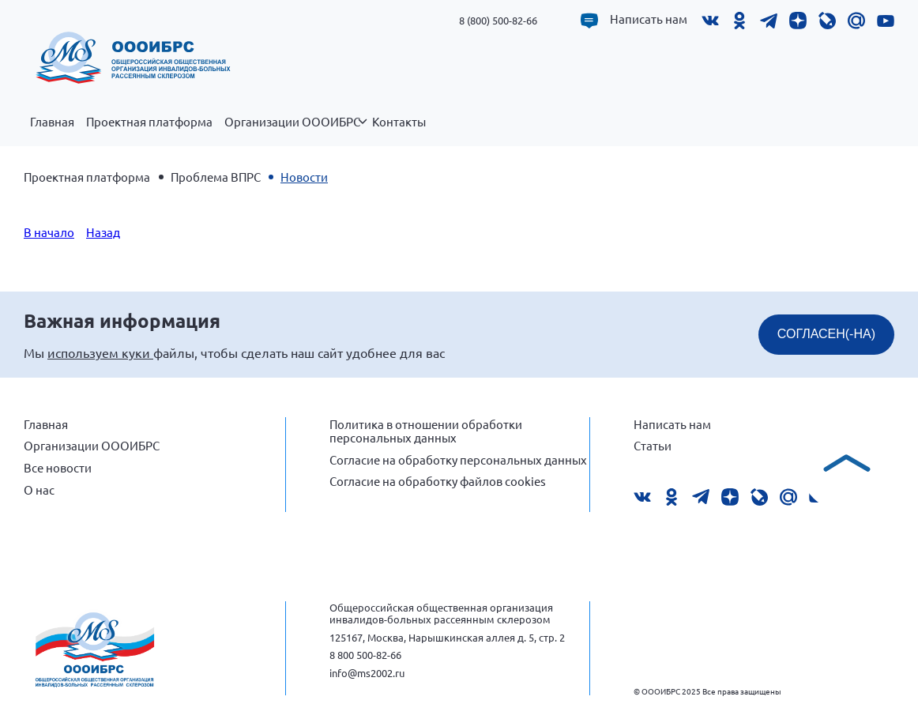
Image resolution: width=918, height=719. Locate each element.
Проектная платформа (149, 122)
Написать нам (648, 19)
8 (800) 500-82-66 (498, 20)
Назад (103, 231)
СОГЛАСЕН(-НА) (826, 334)
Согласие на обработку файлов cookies (437, 480)
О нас (39, 489)
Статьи (653, 445)
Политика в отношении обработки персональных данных (425, 431)
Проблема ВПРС (216, 176)
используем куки (100, 352)
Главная (52, 122)
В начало (49, 231)
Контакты (399, 122)
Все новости (58, 467)
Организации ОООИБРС (295, 130)
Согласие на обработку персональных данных (458, 459)
